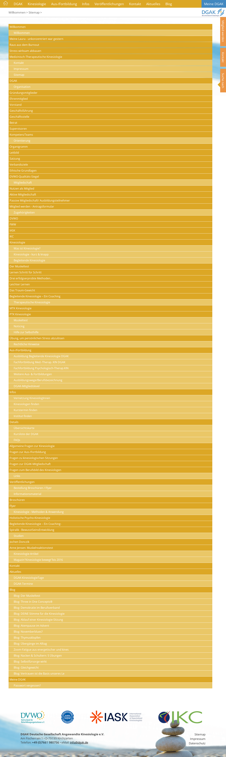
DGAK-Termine (23, 584)
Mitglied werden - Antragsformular (32, 206)
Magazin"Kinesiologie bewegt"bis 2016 (38, 560)
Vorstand (16, 105)
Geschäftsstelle (19, 117)
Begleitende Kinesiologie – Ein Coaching (35, 296)
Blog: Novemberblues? (28, 631)
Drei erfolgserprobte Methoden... (31, 278)
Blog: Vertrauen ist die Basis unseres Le (39, 673)
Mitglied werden (223, 31)
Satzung (15, 158)
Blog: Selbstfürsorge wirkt (30, 661)
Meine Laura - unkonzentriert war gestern (36, 39)
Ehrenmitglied (19, 99)
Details (14, 422)
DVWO (14, 218)
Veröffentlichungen (109, 4)
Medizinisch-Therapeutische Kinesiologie (36, 57)
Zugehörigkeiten (24, 212)
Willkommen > (18, 12)
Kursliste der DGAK (26, 434)
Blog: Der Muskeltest (27, 596)
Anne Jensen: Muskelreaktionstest (31, 548)
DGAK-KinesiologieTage (29, 578)
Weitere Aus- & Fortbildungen (33, 374)
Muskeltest (21, 320)
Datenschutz (197, 743)
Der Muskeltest (19, 266)
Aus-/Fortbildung (64, 4)
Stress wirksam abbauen (25, 51)
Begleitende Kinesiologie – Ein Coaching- (35, 524)
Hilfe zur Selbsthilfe (26, 332)
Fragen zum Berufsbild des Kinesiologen (35, 470)
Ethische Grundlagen (23, 170)
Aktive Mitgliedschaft (23, 194)
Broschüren (17, 500)
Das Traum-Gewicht (22, 290)
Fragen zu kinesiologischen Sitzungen (34, 458)
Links (17, 476)
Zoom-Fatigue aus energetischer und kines (41, 649)
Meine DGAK (213, 4)
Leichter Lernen (20, 284)
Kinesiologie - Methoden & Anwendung (39, 512)
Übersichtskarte (24, 428)
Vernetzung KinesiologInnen (32, 398)
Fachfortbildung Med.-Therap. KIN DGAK (39, 362)
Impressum (21, 69)
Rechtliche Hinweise (26, 344)
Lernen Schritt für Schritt (26, 272)
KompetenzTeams (21, 135)
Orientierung (22, 141)
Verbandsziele (19, 164)
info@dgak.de (79, 742)
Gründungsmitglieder (23, 93)
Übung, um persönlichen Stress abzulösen (37, 338)
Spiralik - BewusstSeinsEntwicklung (32, 530)
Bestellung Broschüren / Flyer (33, 488)
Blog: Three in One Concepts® (33, 602)
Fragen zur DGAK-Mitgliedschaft (30, 464)
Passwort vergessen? (27, 685)
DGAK (18, 4)
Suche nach (223, 80)
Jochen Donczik (19, 542)
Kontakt (135, 4)
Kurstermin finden (25, 410)
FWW (13, 224)
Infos (85, 4)
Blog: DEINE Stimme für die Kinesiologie (39, 614)
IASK (12, 230)
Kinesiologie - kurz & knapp (31, 254)
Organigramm (19, 146)
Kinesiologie (37, 4)
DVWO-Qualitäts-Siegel (24, 176)
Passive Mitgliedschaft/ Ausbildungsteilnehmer (40, 200)
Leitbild (14, 152)
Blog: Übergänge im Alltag (30, 643)
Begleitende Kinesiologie (29, 260)
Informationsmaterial (27, 494)
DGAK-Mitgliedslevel (27, 386)
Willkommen (18, 27)
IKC (12, 236)
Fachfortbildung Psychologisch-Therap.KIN (41, 368)
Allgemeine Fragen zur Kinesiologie (32, 446)
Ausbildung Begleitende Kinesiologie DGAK (41, 356)
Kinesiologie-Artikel (26, 554)
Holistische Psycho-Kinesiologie (30, 518)
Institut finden (23, 416)
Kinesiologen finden (26, 404)
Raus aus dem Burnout (24, 45)
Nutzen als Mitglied (22, 188)
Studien (19, 536)
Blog (168, 4)
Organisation (22, 87)
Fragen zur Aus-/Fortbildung (28, 452)
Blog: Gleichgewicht (26, 667)
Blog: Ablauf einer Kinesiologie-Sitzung (38, 620)
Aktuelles (153, 4)
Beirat (13, 123)
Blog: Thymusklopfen (27, 637)
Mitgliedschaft (23, 182)
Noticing (19, 326)
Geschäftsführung (21, 111)
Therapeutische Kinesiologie (32, 302)
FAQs (17, 440)
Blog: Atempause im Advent (31, 625)
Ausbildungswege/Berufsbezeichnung (38, 380)
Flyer (13, 506)
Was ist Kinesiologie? (27, 248)
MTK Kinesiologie (21, 308)
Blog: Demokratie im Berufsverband (37, 608)
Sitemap (19, 75)
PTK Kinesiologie (20, 314)
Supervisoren (18, 129)
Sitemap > (35, 12)
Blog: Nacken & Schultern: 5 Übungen (38, 655)
